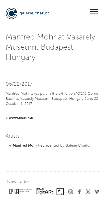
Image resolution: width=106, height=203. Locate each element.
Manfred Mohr (25, 145)
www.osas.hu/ (21, 118)
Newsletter (18, 182)
